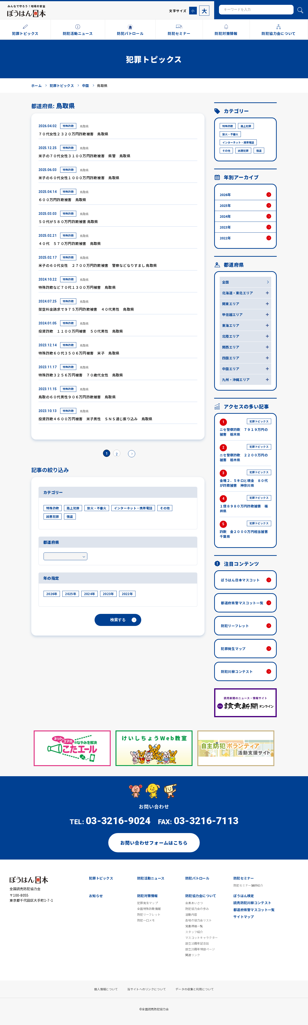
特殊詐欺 (68, 126)
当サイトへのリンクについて (146, 989)
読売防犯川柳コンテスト (252, 902)
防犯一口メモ (146, 920)
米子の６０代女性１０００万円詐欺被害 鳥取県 (78, 177)
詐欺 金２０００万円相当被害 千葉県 (245, 530)
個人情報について (106, 989)
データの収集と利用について (194, 989)
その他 (165, 508)
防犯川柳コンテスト (237, 671)
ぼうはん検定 (243, 895)
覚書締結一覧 (194, 926)
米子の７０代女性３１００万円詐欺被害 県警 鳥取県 (84, 155)
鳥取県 (84, 126)
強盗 (70, 516)
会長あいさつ (194, 902)
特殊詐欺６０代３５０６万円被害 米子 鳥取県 (78, 352)
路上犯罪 (73, 508)
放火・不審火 (96, 508)
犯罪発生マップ (233, 648)
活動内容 (191, 914)
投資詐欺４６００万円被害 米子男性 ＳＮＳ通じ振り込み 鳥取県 (95, 418)
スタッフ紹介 (194, 931)
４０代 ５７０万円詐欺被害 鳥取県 (69, 243)
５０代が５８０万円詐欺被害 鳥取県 (68, 221)
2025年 (70, 593)
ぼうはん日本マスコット (240, 580)
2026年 (51, 593)
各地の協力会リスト (198, 920)
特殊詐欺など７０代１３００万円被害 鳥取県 (77, 287)
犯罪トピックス (101, 878)
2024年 (89, 593)
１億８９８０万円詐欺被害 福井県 (245, 504)
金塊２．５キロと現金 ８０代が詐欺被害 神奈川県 (245, 479)
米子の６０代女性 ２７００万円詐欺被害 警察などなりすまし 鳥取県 (97, 265)
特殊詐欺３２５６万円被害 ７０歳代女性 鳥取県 (80, 374)
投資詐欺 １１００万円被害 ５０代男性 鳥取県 (80, 331)
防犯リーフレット (235, 625)
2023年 (108, 593)
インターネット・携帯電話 (133, 508)
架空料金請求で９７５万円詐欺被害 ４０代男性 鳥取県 (86, 309)
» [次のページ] (131, 453)
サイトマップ (243, 916)
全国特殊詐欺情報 (149, 908)
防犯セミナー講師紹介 (248, 885)
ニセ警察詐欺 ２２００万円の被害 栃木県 (245, 453)
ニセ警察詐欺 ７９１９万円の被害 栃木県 (245, 428)
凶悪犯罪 (52, 516)
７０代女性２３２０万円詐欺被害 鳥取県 (73, 133)
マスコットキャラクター (201, 937)
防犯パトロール (197, 878)
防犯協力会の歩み (197, 908)
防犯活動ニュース (150, 878)
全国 (225, 282)
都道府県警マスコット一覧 (242, 602)
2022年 (127, 593)
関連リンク (192, 954)
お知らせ (96, 895)
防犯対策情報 (147, 895)
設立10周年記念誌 (197, 943)
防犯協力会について (200, 895)
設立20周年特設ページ (200, 949)
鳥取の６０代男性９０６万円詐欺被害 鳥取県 (77, 396)
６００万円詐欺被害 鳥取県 (62, 199)
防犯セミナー (243, 878)
